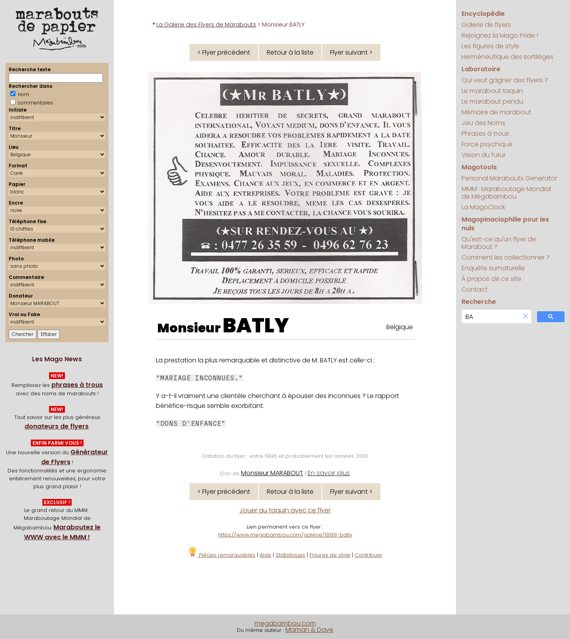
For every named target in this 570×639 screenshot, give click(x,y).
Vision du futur (484, 154)
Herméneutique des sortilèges (507, 56)
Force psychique (487, 144)
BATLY (256, 325)
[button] (525, 316)
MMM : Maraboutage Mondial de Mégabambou (506, 192)
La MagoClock (483, 207)
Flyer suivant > (351, 52)
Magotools (479, 167)
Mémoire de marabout (496, 112)
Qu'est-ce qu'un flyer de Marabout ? (499, 243)
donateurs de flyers (57, 426)
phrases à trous (77, 384)
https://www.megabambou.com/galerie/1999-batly (285, 535)
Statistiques (290, 555)
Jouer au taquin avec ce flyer (285, 510)
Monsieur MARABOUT (272, 473)
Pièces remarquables (221, 555)
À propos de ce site (491, 278)
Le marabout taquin (492, 90)
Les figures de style (490, 46)
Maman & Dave (309, 629)
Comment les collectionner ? (506, 257)
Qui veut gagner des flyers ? (505, 80)
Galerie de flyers (486, 24)
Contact (475, 289)
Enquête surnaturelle (493, 268)
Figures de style (330, 555)
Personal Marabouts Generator (509, 178)
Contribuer (368, 555)
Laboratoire (481, 69)
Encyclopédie (483, 13)
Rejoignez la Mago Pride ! (500, 35)
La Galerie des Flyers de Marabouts (206, 24)
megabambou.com (285, 623)
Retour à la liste (290, 52)
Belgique (399, 327)
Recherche (479, 301)
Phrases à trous (485, 133)
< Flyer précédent (224, 52)
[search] (491, 317)
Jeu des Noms (483, 122)
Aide (265, 555)
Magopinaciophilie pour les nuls (505, 224)
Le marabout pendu (492, 101)
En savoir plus (329, 473)
